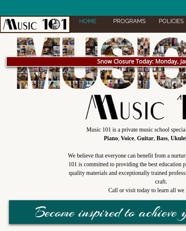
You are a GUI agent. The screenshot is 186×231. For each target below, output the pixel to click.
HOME (88, 21)
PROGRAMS (129, 21)
